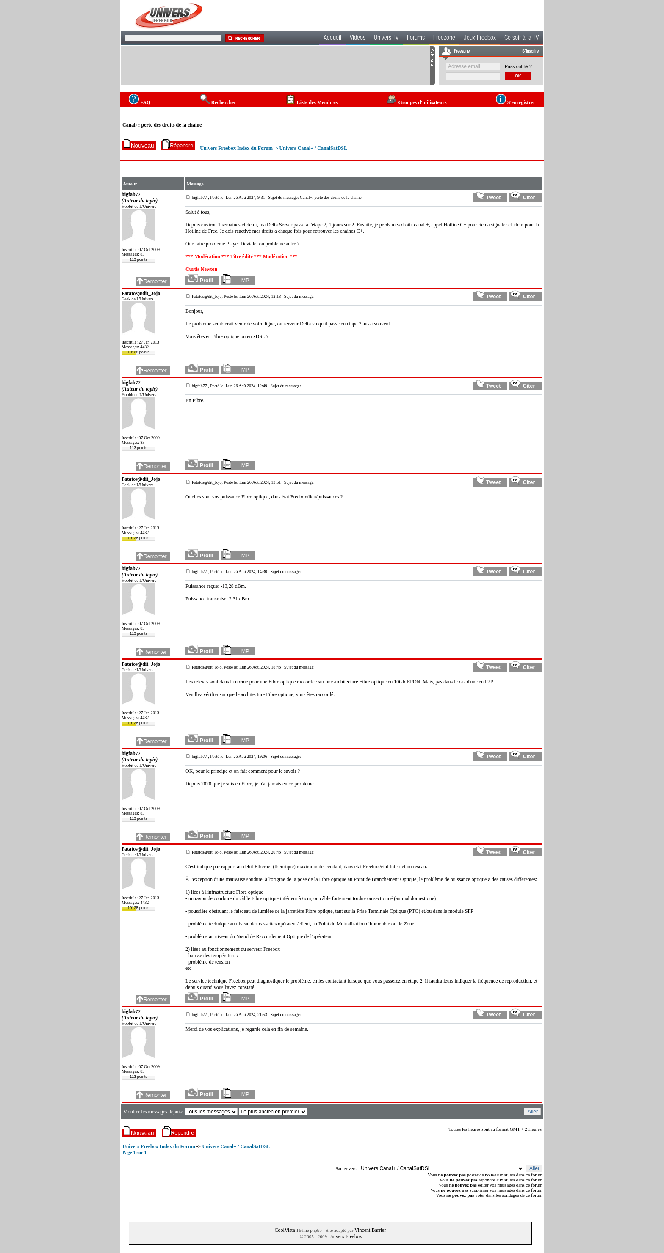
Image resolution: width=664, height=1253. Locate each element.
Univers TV (386, 38)
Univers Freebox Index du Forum (236, 148)
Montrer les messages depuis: (154, 1112)
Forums (416, 38)
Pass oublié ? (518, 66)
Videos (357, 38)
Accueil (332, 38)
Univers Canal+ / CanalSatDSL (313, 148)
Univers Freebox (345, 1236)
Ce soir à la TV (521, 38)
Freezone (444, 38)
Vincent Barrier (370, 1230)
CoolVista (285, 1230)
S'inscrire (530, 51)
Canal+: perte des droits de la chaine (162, 125)
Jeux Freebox (480, 38)
